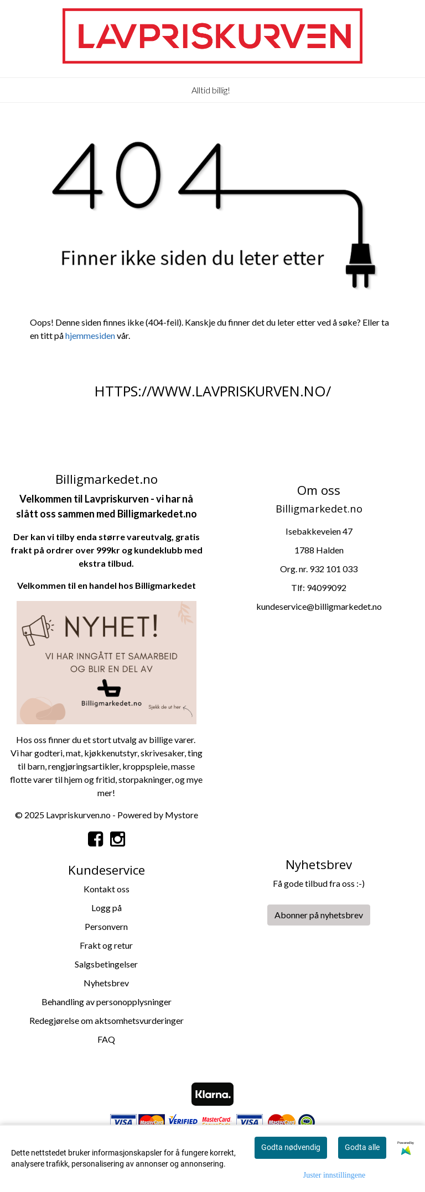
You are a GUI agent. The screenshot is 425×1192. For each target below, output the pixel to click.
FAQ (106, 1039)
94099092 (326, 587)
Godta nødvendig (290, 1147)
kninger (157, 779)
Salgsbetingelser (106, 964)
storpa (130, 779)
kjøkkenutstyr (110, 752)
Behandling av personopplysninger (107, 1001)
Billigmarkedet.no (157, 514)
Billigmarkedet (165, 585)
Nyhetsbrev (106, 982)
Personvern (106, 926)
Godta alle (362, 1147)
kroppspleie (145, 766)
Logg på (106, 907)
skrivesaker (162, 752)
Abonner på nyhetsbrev (318, 914)
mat (73, 752)
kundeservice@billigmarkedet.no (319, 606)
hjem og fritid (89, 779)
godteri (48, 752)
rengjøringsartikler (83, 766)
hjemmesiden (90, 335)
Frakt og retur (106, 945)
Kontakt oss (106, 888)
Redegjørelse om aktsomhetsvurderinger (106, 1020)
